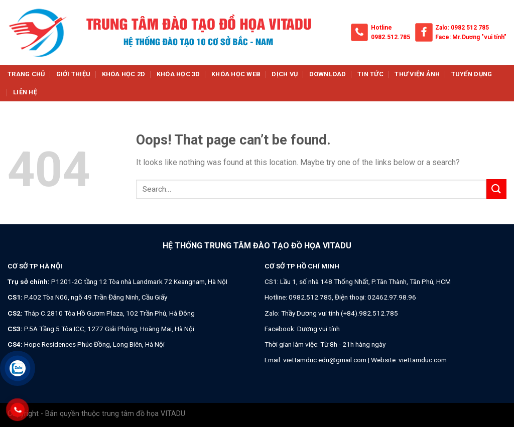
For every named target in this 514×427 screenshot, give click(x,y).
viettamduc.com (423, 360)
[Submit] (496, 189)
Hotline (381, 27)
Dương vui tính (318, 329)
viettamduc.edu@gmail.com (324, 360)
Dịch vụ (285, 74)
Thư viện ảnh (417, 74)
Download (327, 74)
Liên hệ (25, 92)
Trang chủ (26, 74)
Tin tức (370, 74)
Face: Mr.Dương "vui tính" (470, 37)
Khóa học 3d (178, 74)
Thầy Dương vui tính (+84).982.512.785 (339, 313)
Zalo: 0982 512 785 (462, 27)
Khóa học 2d (124, 74)
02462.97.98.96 (391, 297)
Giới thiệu (73, 74)
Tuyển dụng (471, 74)
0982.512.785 (390, 37)
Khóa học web (236, 74)
